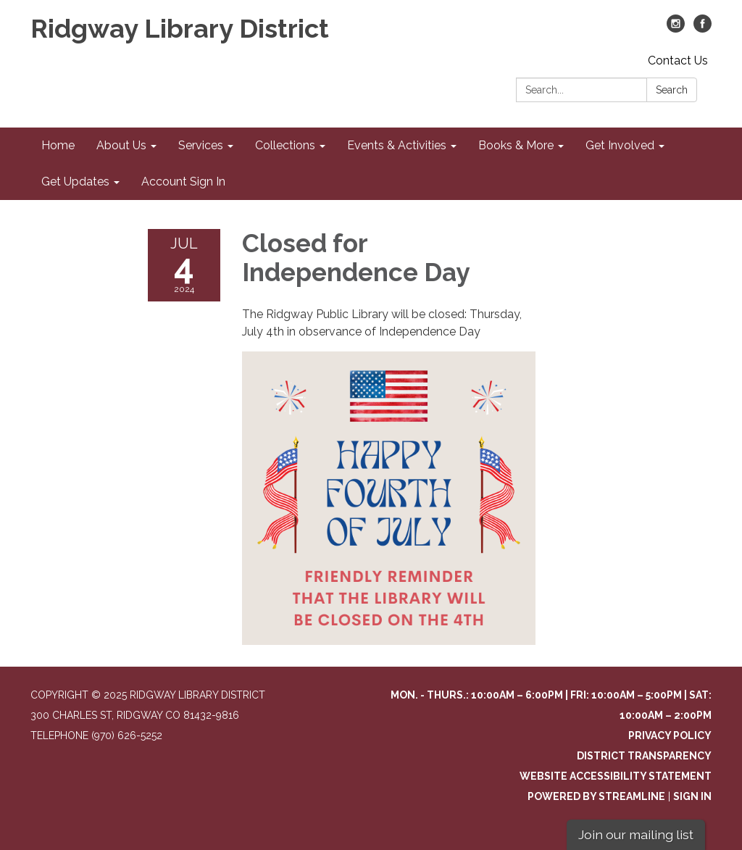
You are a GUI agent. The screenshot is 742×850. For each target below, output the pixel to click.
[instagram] (676, 29)
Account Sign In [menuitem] (183, 181)
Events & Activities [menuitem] (396, 145)
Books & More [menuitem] (516, 145)
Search (672, 90)
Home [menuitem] (58, 145)
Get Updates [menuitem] (75, 181)
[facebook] (702, 29)
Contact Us (678, 60)
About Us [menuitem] (121, 145)
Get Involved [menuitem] (619, 145)
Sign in (692, 796)
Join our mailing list (635, 834)
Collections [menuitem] (285, 145)
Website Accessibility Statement (616, 776)
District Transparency (644, 756)
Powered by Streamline (596, 796)
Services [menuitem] (200, 145)
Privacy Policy (670, 735)
